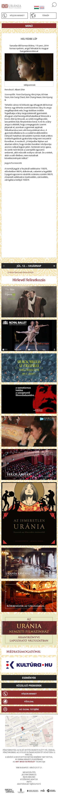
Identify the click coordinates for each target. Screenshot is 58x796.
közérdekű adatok (29, 779)
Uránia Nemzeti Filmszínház (21, 272)
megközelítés (29, 772)
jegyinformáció (29, 774)
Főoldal (29, 701)
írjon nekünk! (29, 777)
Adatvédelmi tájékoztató (29, 784)
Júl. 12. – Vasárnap (29, 266)
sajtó (29, 781)
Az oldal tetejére (29, 709)
